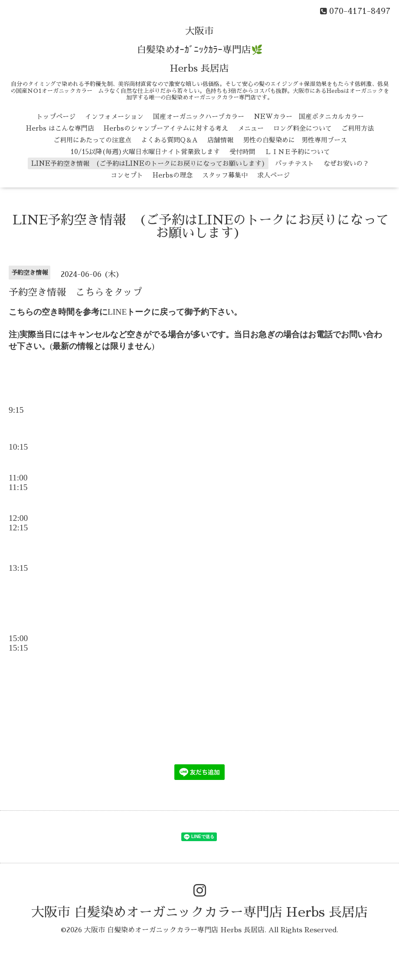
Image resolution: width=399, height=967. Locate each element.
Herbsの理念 (173, 175)
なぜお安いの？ (346, 163)
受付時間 (242, 151)
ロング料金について (302, 128)
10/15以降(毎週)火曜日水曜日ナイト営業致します (145, 151)
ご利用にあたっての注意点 (92, 140)
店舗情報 (220, 140)
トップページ (55, 116)
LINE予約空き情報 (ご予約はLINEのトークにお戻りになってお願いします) (148, 163)
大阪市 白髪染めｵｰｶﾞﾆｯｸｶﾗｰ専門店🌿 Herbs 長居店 (200, 49)
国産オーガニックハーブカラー (198, 116)
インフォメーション (114, 116)
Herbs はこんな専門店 (60, 128)
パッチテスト (294, 163)
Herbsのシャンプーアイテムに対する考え (166, 128)
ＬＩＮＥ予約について (297, 151)
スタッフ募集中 (225, 175)
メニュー (251, 128)
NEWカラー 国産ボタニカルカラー (309, 116)
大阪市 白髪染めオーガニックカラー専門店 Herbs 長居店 (199, 912)
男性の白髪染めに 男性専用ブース (295, 140)
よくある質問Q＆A (169, 140)
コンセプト (127, 175)
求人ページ (273, 175)
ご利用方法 (357, 128)
